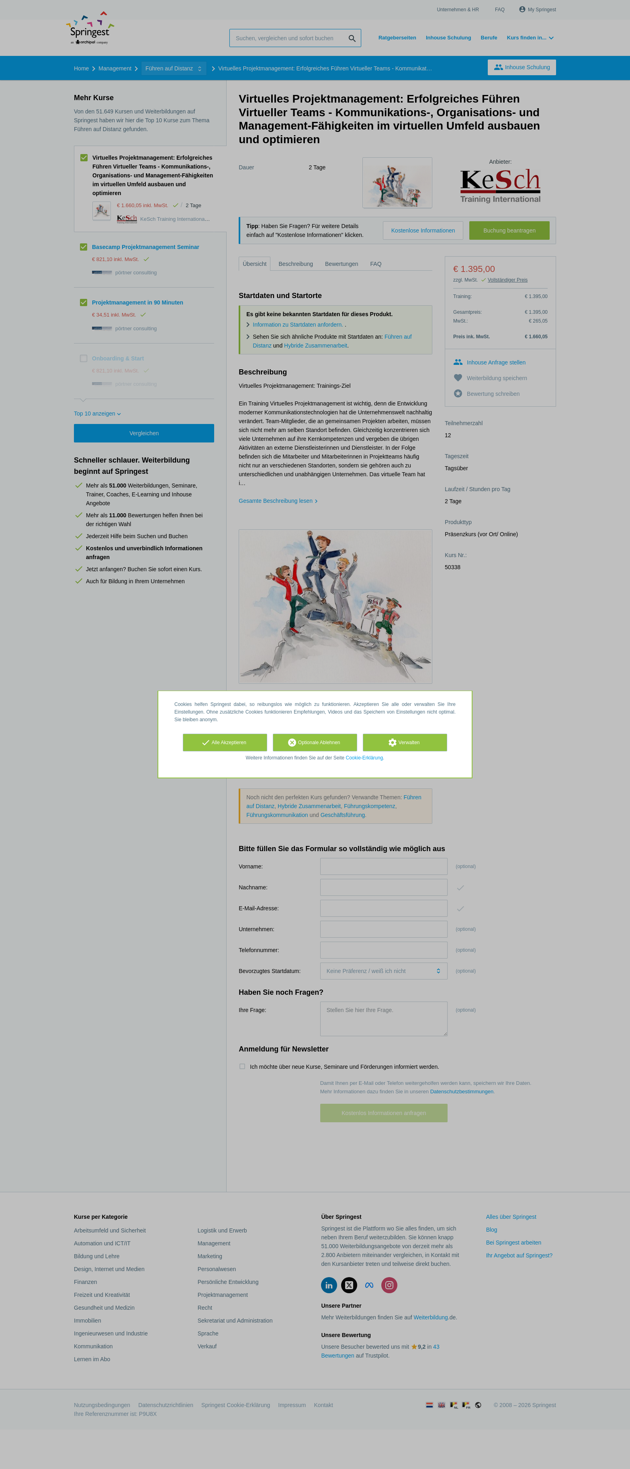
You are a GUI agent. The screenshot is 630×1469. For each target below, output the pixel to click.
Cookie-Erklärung (364, 758)
